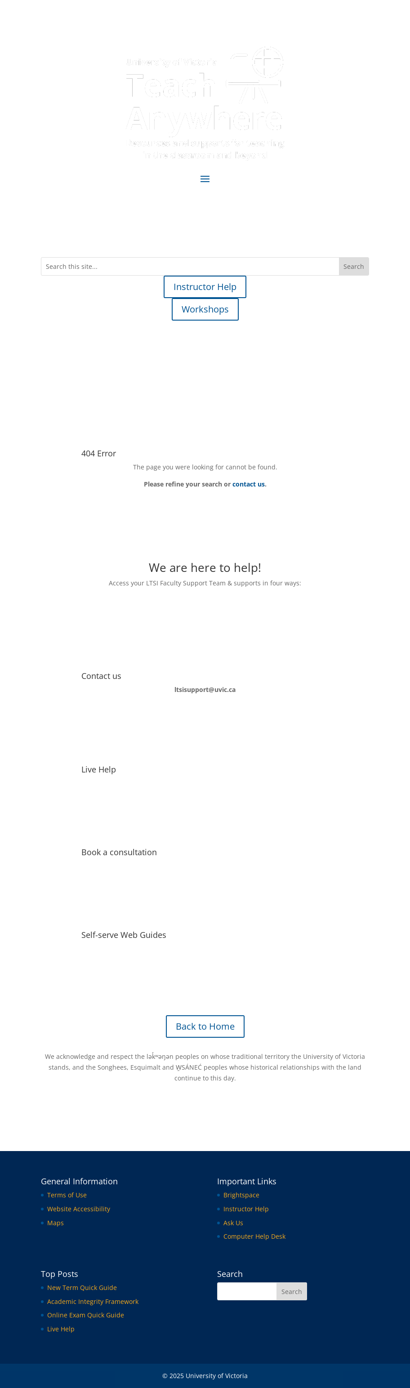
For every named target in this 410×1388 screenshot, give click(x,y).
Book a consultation (119, 852)
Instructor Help (205, 287)
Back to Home (205, 1026)
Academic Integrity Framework (92, 1301)
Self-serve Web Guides (123, 934)
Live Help (98, 769)
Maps (55, 1222)
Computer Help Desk (254, 1236)
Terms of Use (67, 1195)
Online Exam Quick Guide (85, 1315)
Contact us (101, 675)
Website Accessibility (78, 1209)
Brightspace (241, 1195)
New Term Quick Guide (82, 1287)
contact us (248, 484)
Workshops (205, 309)
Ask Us (233, 1222)
